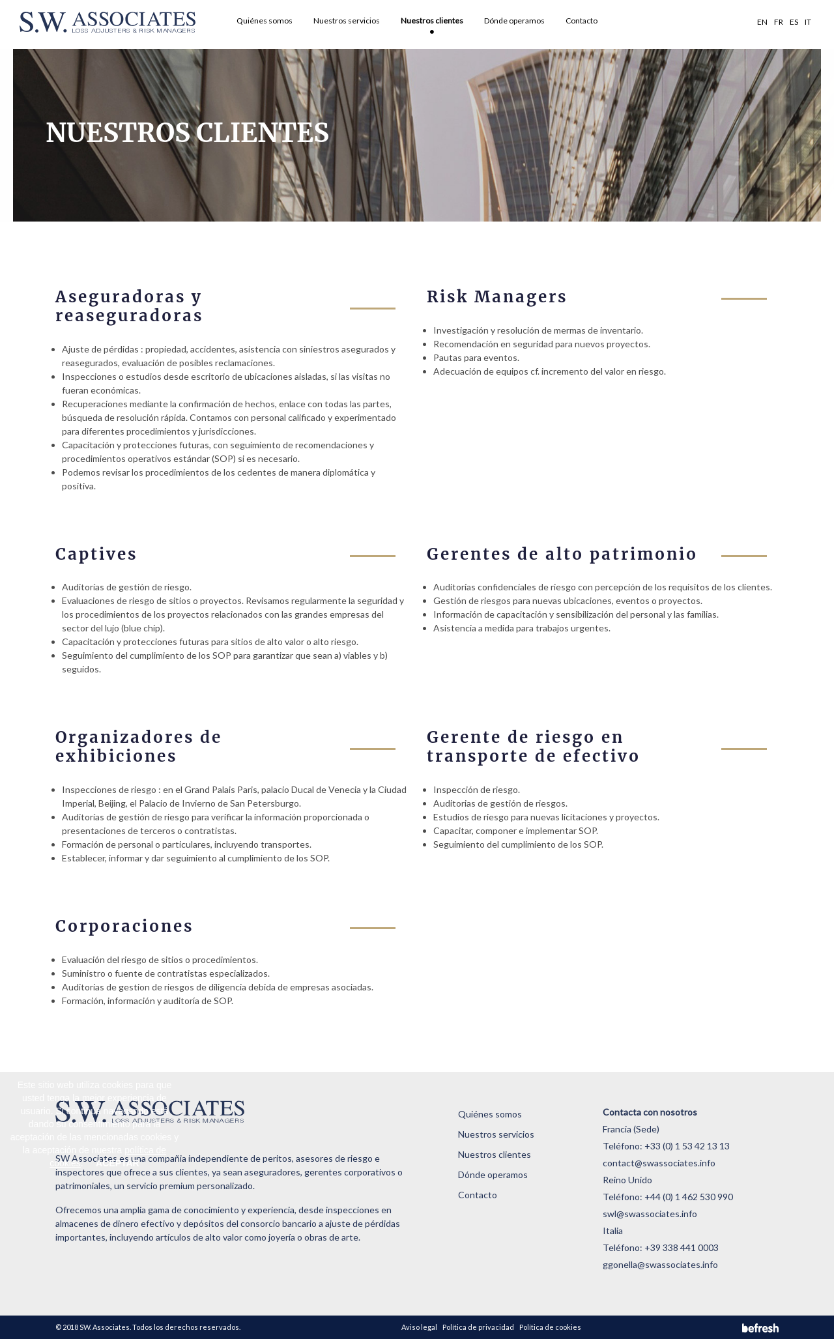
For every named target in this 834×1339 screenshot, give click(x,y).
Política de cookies (550, 1327)
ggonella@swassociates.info (660, 1264)
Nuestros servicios (346, 20)
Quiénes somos (265, 20)
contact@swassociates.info (659, 1162)
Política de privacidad (478, 1327)
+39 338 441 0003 (681, 1247)
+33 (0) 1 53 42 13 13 (687, 1145)
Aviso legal (419, 1327)
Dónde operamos (514, 20)
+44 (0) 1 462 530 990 (688, 1196)
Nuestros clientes (432, 20)
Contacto (581, 20)
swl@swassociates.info (650, 1213)
